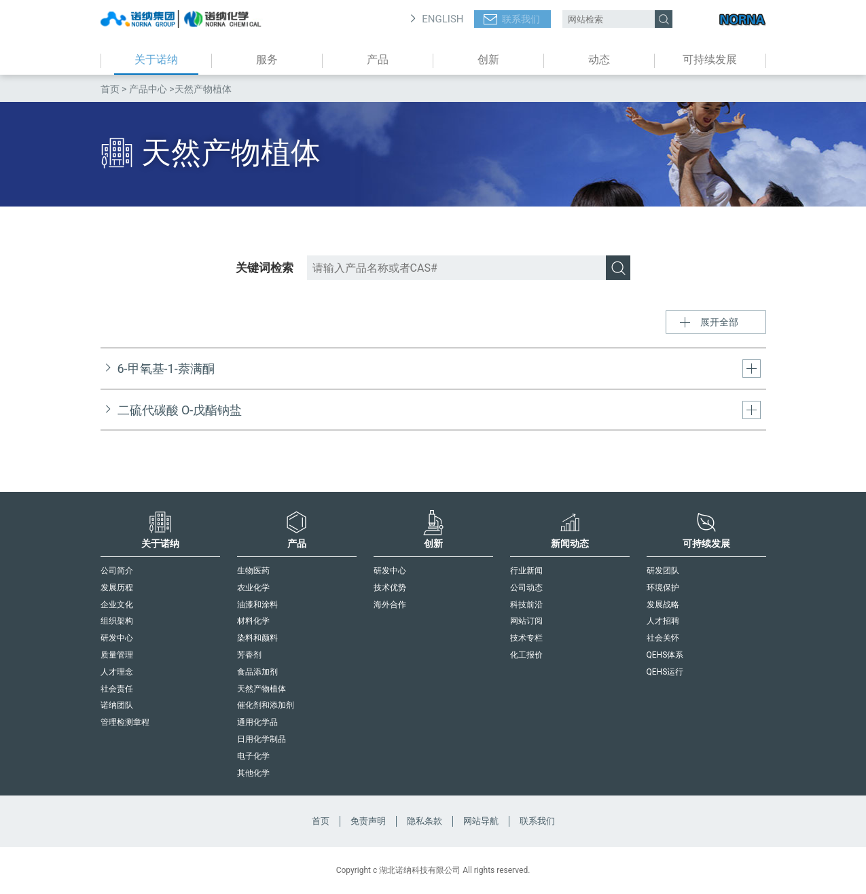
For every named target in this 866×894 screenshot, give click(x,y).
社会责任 (117, 689)
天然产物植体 (261, 689)
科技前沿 (526, 604)
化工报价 (526, 655)
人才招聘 (663, 621)
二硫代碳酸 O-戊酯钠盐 (180, 410)
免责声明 (368, 821)
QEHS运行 (665, 672)
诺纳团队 (117, 705)
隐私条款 (424, 821)
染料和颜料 (257, 638)
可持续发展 (710, 59)
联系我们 (521, 19)
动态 (599, 59)
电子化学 (253, 756)
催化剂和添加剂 (265, 705)
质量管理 (117, 655)
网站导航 (481, 821)
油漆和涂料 (257, 604)
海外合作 (390, 604)
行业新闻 (526, 570)
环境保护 (663, 587)
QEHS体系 (665, 655)
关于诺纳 (156, 59)
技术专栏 (526, 638)
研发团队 (663, 570)
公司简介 (117, 570)
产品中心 (148, 89)
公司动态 (526, 587)
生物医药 (253, 570)
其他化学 (253, 773)
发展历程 (117, 587)
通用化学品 (257, 722)
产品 (378, 59)
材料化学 (253, 621)
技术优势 (390, 587)
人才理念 (117, 672)
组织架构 (117, 621)
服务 (267, 59)
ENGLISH (442, 19)
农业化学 (253, 587)
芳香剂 (249, 655)
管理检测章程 (125, 722)
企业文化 (117, 604)
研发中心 (117, 638)
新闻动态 (570, 529)
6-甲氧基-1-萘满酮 (166, 368)
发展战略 (663, 604)
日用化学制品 (261, 739)
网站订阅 (526, 621)
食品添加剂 (257, 672)
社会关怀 (663, 638)
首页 (110, 89)
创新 (488, 59)
